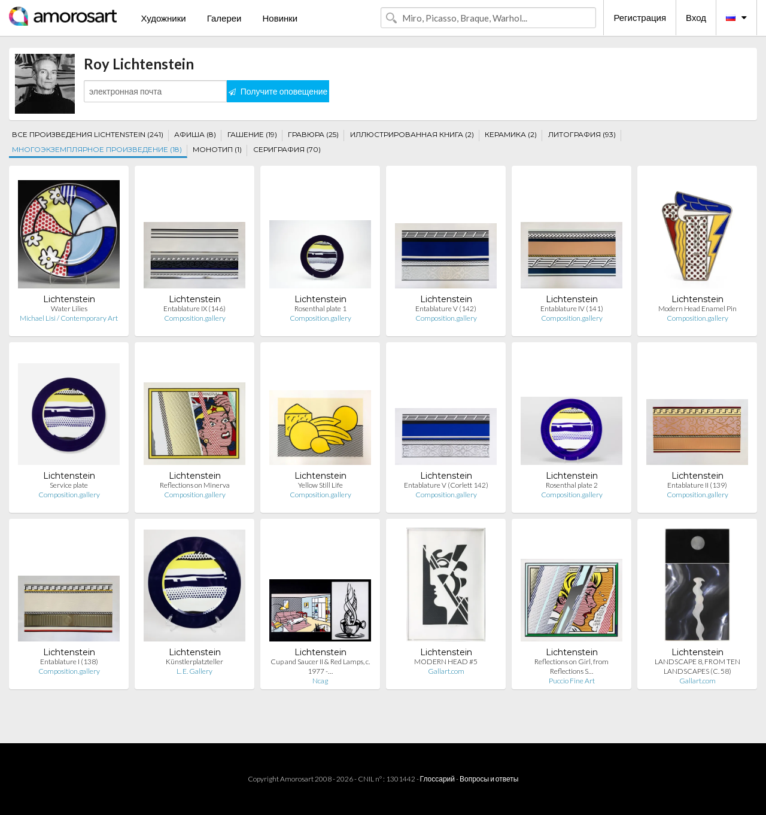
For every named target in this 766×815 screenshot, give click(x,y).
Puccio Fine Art (572, 680)
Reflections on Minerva (195, 485)
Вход (696, 17)
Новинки (279, 18)
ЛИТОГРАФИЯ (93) (582, 134)
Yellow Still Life (320, 485)
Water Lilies (69, 308)
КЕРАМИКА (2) (511, 134)
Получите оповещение (278, 91)
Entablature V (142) (445, 308)
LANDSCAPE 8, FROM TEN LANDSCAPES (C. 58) (697, 666)
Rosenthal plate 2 (572, 485)
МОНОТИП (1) (217, 149)
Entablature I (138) (69, 661)
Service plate (69, 485)
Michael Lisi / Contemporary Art (69, 318)
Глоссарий (437, 778)
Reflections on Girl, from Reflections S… (571, 666)
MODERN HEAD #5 (446, 661)
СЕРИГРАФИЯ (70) (287, 149)
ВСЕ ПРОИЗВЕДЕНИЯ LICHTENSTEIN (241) (87, 134)
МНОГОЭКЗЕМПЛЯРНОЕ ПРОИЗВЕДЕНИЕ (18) (97, 149)
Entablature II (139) (697, 485)
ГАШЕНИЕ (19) (252, 134)
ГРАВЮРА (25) (313, 134)
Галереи (224, 18)
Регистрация (639, 17)
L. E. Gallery (194, 671)
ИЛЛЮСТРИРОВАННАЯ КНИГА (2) (412, 134)
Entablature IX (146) (194, 308)
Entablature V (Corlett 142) (446, 485)
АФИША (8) (195, 134)
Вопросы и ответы (489, 778)
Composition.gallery (195, 318)
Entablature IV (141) (571, 308)
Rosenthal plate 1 (320, 308)
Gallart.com (446, 671)
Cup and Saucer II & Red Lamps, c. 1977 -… (320, 666)
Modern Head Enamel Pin (697, 308)
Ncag (320, 680)
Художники (163, 18)
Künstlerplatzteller (194, 661)
